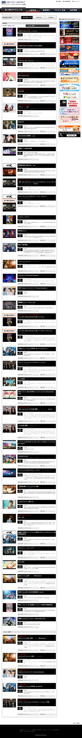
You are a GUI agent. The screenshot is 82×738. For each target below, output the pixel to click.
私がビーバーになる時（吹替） (26, 638)
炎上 (19, 517)
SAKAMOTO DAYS (23, 456)
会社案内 (21, 729)
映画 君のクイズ (22, 230)
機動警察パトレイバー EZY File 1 (27, 302)
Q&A (25, 731)
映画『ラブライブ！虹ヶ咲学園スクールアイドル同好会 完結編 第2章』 (35, 604)
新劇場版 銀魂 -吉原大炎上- (25, 165)
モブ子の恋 (21, 91)
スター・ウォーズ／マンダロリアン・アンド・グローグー (32, 196)
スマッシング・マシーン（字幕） (26, 656)
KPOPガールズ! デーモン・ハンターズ (27, 31)
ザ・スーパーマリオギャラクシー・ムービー (29, 470)
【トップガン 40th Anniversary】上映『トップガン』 (32, 316)
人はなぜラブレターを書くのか (26, 501)
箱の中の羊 (21, 121)
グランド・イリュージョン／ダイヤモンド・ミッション (32, 362)
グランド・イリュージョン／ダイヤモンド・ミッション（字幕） (34, 702)
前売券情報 (51, 17)
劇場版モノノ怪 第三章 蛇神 (25, 148)
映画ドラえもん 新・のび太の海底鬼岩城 (28, 592)
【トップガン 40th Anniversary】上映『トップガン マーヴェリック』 (35, 330)
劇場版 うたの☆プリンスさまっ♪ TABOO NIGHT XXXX (32, 618)
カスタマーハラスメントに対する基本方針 (50, 729)
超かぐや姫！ (21, 561)
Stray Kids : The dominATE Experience (28, 275)
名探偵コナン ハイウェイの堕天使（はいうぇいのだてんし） (33, 348)
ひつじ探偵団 (21, 379)
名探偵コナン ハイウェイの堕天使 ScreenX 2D (30, 686)
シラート (20, 106)
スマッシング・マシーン (24, 261)
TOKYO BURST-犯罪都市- (24, 135)
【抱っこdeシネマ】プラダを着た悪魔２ (28, 409)
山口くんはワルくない (23, 75)
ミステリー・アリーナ (23, 216)
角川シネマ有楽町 (30, 731)
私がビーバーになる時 (23, 575)
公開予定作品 (39, 17)
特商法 (21, 731)
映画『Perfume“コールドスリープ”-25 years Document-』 (33, 288)
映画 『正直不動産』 (23, 244)
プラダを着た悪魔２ (23, 425)
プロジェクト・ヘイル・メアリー (26, 547)
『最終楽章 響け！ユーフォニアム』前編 (28, 486)
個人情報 (39, 729)
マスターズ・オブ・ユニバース (26, 60)
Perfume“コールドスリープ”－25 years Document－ (31, 672)
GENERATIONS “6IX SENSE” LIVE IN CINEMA (30, 45)
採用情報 (34, 729)
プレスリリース (28, 729)
